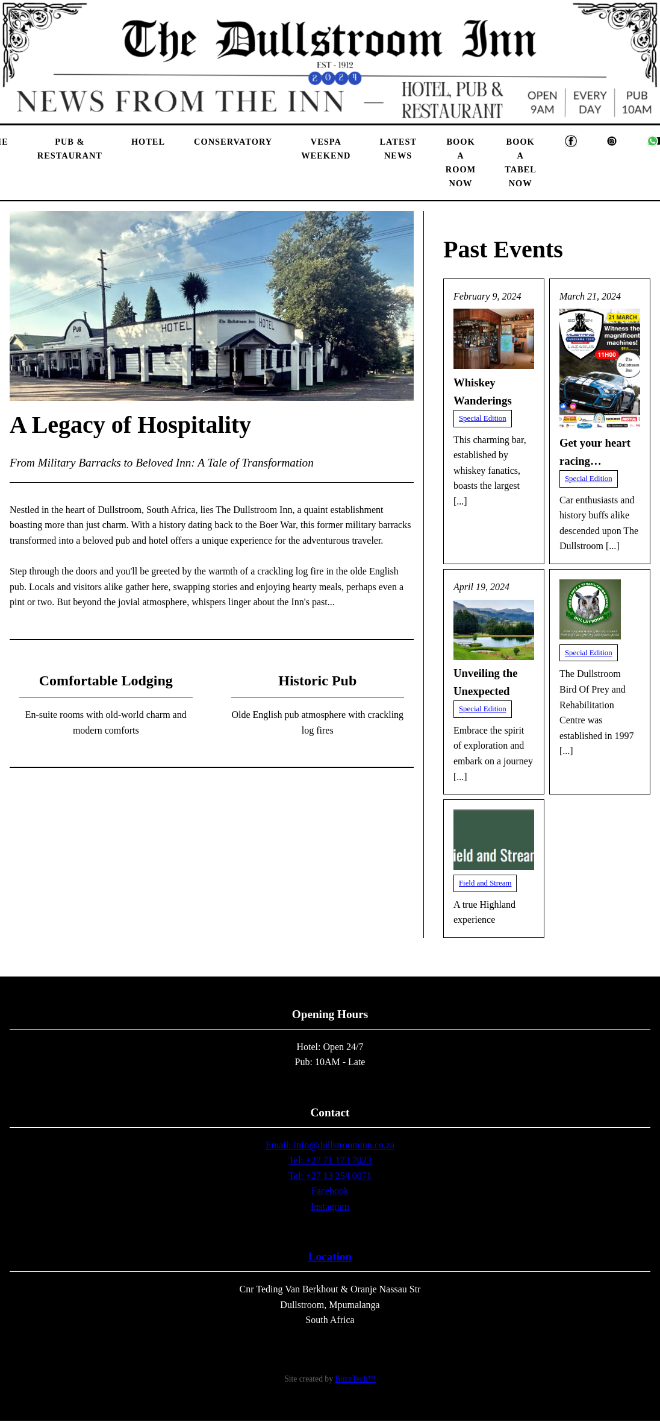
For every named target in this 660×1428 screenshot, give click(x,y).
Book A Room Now (461, 162)
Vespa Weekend (325, 148)
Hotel (148, 141)
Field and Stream (485, 883)
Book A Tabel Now (520, 162)
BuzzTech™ (355, 1378)
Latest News (397, 148)
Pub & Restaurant (69, 148)
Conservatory (233, 141)
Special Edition (482, 418)
